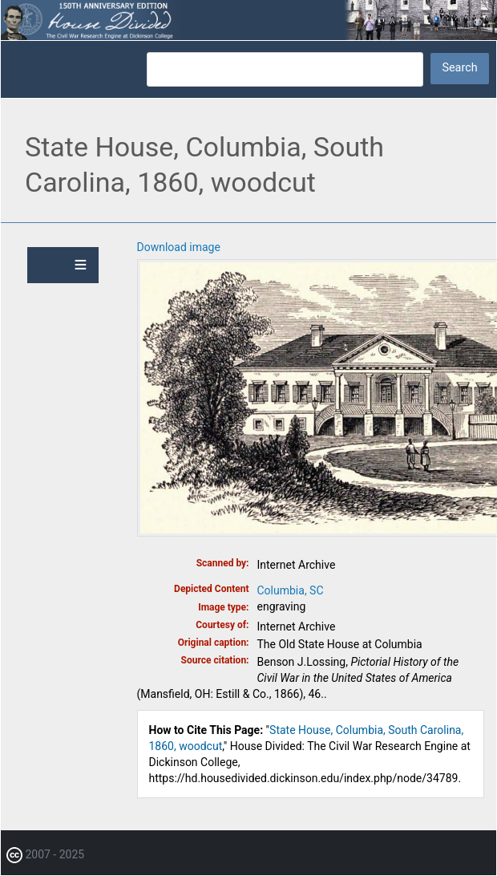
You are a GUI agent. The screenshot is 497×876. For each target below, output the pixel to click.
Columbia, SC (290, 590)
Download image (178, 247)
